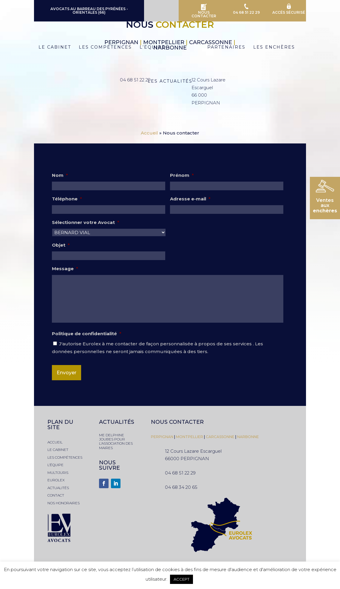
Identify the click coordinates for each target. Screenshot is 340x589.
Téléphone (67, 199)
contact (55, 495)
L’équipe (150, 47)
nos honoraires (63, 503)
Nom (60, 175)
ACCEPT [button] (181, 579)
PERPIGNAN (162, 437)
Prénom (182, 175)
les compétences (64, 457)
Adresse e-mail (190, 199)
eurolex (56, 480)
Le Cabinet (52, 47)
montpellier (190, 437)
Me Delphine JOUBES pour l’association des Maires (116, 441)
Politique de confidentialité (86, 333)
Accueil (149, 133)
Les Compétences (102, 47)
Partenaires (229, 47)
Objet (61, 245)
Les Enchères (276, 47)
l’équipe (55, 465)
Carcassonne (220, 437)
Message (65, 268)
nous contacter (177, 422)
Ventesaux (325, 205)
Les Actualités (170, 81)
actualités (58, 488)
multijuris (57, 472)
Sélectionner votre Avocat (85, 222)
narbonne (248, 437)
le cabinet (57, 449)
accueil (55, 442)
